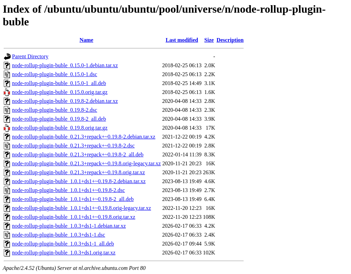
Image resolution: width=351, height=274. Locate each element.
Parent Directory (30, 56)
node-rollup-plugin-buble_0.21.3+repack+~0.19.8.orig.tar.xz (78, 172)
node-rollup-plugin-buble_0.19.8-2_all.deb (59, 119)
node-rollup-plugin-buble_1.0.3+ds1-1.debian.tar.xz (69, 226)
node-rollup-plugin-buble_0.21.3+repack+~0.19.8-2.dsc (73, 145)
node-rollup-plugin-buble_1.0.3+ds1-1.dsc (58, 235)
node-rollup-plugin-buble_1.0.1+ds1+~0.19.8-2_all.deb (73, 199)
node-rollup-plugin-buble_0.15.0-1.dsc (54, 74)
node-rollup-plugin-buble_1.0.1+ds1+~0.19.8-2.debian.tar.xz (79, 181)
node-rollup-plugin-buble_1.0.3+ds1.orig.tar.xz (64, 252)
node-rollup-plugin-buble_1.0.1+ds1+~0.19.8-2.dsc (68, 190)
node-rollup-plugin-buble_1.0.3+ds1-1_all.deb (63, 244)
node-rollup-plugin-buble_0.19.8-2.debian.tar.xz (65, 101)
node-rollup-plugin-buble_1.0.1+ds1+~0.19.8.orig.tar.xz (73, 217)
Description (230, 40)
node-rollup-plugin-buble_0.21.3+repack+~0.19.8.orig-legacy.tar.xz (86, 163)
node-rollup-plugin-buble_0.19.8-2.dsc (54, 110)
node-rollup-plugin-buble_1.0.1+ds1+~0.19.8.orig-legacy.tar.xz (81, 208)
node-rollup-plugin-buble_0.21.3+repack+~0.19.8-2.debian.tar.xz (83, 137)
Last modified (182, 40)
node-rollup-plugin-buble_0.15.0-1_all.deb (59, 83)
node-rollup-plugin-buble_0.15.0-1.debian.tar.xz (65, 65)
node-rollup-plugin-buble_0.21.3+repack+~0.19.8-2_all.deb (78, 154)
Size (209, 40)
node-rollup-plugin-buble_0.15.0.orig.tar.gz (60, 92)
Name (86, 40)
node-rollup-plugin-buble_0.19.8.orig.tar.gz (60, 128)
